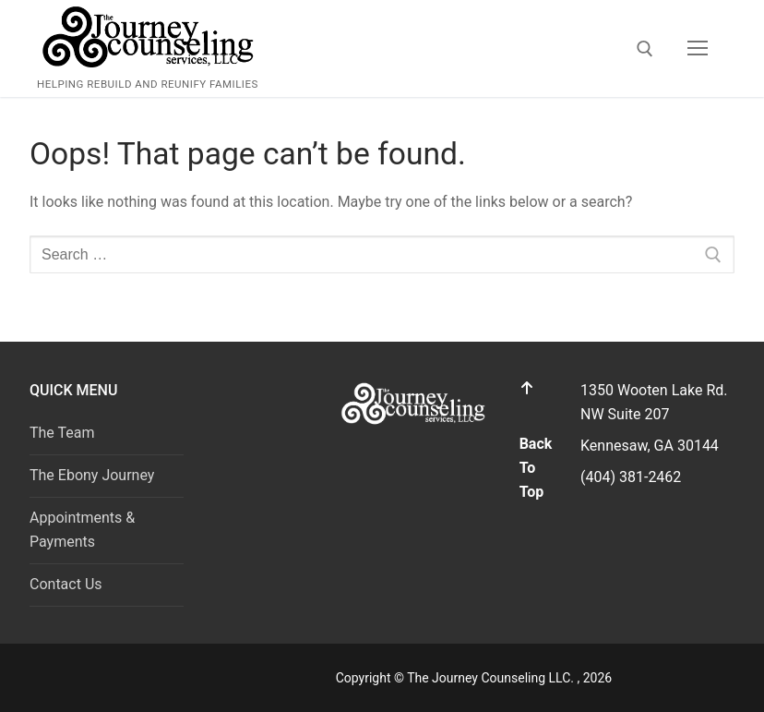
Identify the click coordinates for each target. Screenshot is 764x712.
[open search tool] (645, 49)
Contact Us (66, 584)
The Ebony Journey (92, 475)
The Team (62, 432)
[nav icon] (697, 49)
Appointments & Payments (82, 529)
